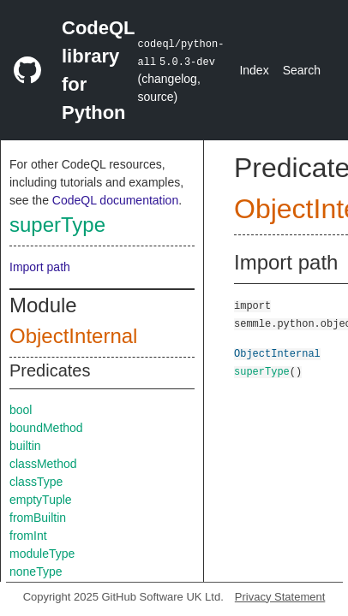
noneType (36, 571)
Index (253, 70)
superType (57, 224)
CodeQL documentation (115, 200)
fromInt (28, 535)
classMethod (43, 464)
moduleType (42, 553)
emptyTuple (40, 499)
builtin (25, 446)
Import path (39, 267)
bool (20, 410)
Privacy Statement (280, 596)
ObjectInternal (73, 335)
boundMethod (46, 428)
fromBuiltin (37, 517)
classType (36, 482)
